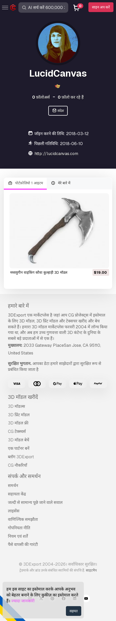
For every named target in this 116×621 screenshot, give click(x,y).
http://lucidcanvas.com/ (57, 153)
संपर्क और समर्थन (24, 476)
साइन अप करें (101, 7)
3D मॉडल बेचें (18, 440)
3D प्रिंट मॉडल (19, 415)
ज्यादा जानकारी (22, 601)
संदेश (58, 110)
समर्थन (13, 485)
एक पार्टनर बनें (18, 448)
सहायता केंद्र (17, 494)
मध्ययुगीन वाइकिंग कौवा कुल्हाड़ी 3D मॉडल (38, 272)
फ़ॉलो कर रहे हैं (71, 97)
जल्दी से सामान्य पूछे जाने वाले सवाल (35, 502)
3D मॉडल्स (16, 406)
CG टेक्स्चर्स (17, 431)
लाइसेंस (13, 511)
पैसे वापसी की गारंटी (23, 544)
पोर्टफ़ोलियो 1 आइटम (25, 183)
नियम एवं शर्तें (18, 536)
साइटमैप (91, 570)
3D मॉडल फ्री (18, 423)
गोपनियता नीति (19, 528)
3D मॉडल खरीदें (23, 397)
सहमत (73, 611)
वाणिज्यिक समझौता (23, 519)
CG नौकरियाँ (17, 465)
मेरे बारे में (61, 183)
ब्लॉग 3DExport (21, 457)
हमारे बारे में (18, 305)
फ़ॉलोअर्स (41, 97)
